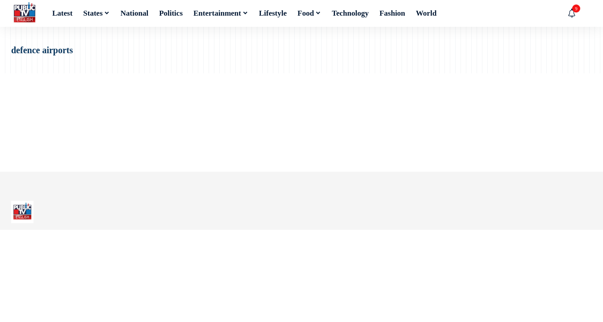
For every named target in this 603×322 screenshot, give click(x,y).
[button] (585, 13)
